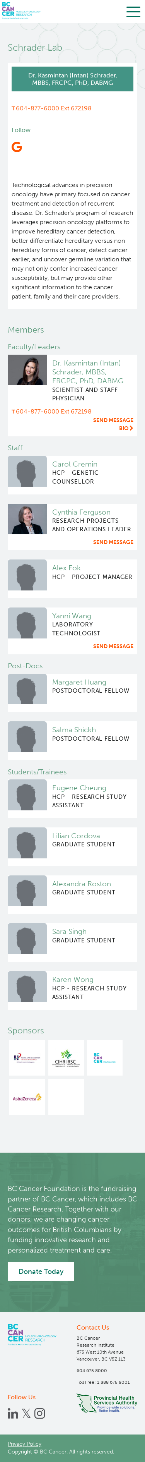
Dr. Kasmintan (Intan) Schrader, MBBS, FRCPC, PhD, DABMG (87, 372)
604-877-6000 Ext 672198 (54, 108)
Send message (113, 420)
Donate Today (41, 1271)
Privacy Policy (24, 1444)
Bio (126, 428)
